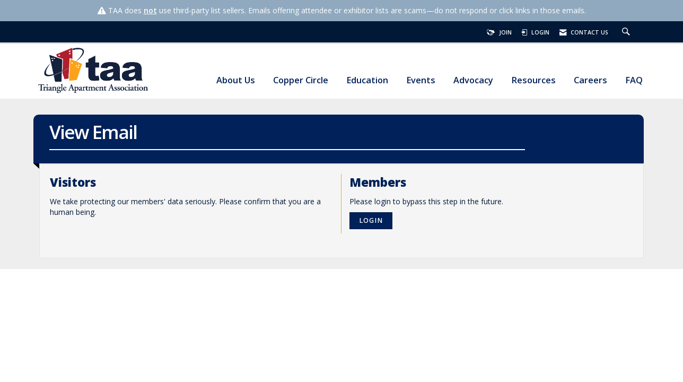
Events (420, 80)
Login (371, 220)
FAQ (634, 80)
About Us (235, 80)
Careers (590, 80)
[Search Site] (627, 32)
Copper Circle (300, 80)
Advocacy (473, 80)
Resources (533, 80)
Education (367, 80)
